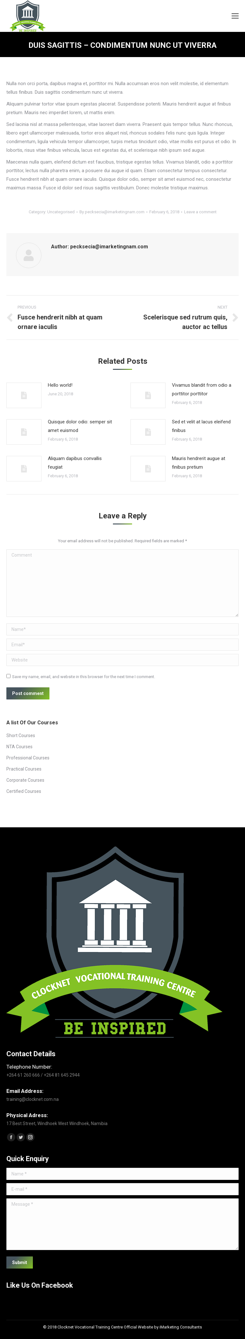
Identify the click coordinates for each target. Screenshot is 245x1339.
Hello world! (60, 385)
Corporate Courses (25, 780)
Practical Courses (23, 769)
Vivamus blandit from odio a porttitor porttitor (201, 389)
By (112, 211)
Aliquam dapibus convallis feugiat (75, 463)
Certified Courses (23, 791)
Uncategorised (61, 211)
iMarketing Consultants (181, 1327)
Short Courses (20, 735)
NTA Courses (19, 746)
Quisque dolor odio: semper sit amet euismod (80, 426)
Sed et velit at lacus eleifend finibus (201, 426)
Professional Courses (27, 757)
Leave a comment (200, 211)
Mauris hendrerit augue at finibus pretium (198, 463)
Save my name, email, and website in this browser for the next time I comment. (83, 676)
